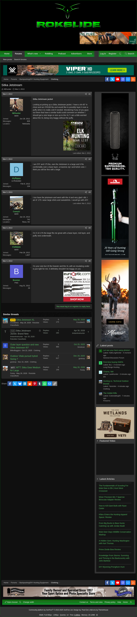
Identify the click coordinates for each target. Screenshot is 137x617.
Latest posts (104, 347)
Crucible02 (16, 325)
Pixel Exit (85, 609)
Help (118, 601)
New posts (8, 61)
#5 (88, 263)
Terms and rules (95, 601)
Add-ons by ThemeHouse (99, 609)
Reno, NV (28, 224)
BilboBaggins (17, 352)
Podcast (63, 55)
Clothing (15, 355)
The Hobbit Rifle (108, 395)
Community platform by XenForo (51, 609)
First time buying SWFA (111, 364)
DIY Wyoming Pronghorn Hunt (109, 569)
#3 (88, 194)
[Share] (84, 96)
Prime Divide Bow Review (108, 551)
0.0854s (77, 614)
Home (8, 55)
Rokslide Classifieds (20, 327)
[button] (41, 55)
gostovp (15, 366)
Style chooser (13, 601)
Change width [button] (30, 601)
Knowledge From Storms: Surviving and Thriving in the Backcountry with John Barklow (112, 560)
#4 (88, 230)
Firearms (104, 403)
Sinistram (79, 349)
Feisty (14, 378)
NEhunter (9, 91)
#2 (88, 161)
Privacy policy (108, 601)
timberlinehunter (18, 339)
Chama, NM (106, 374)
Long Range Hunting (109, 369)
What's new (34, 55)
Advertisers (77, 55)
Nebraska (28, 126)
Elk (102, 379)
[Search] (128, 55)
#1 (88, 96)
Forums (19, 55)
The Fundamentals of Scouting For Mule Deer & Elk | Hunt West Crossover (111, 490)
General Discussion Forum (111, 360)
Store (90, 55)
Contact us (82, 601)
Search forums (22, 61)
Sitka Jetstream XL (27, 322)
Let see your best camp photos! (114, 352)
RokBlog (50, 55)
